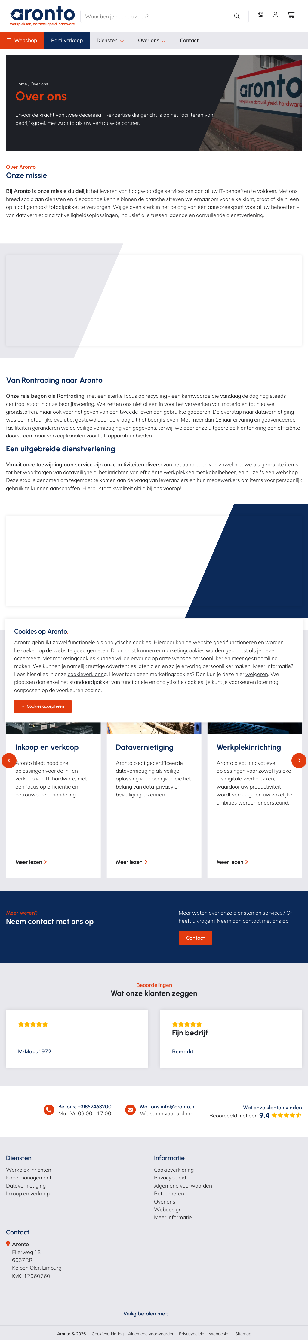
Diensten (116, 40)
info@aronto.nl (178, 1107)
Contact (198, 40)
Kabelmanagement (28, 1178)
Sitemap (243, 1334)
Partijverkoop (70, 40)
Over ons (159, 40)
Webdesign (168, 1210)
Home (21, 84)
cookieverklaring (87, 674)
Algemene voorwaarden (183, 1186)
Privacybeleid (170, 1178)
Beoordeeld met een (255, 1116)
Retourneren (169, 1194)
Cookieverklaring (174, 1170)
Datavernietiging (26, 1186)
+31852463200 (95, 1107)
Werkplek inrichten (28, 1170)
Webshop (27, 40)
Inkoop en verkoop (28, 1194)
